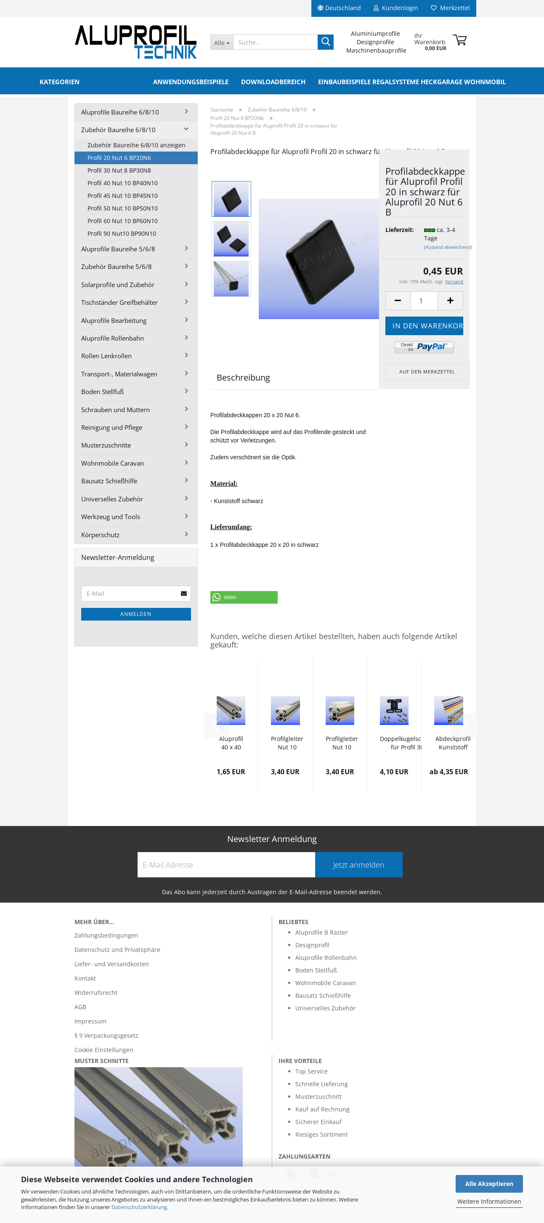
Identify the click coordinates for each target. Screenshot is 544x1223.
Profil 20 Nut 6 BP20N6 (119, 158)
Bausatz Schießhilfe (109, 481)
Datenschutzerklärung (139, 1207)
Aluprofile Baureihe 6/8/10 (120, 112)
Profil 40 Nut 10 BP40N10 (123, 183)
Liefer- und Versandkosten (111, 964)
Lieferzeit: (398, 230)
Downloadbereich (273, 81)
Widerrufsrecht (95, 993)
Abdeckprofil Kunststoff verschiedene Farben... (453, 743)
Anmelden (135, 614)
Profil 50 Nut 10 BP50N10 (123, 208)
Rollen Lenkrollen (106, 356)
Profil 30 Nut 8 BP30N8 (119, 170)
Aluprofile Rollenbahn (112, 338)
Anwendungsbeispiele (190, 81)
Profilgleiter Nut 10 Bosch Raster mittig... (287, 743)
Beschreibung (243, 377)
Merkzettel (450, 8)
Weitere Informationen (489, 1201)
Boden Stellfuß (102, 391)
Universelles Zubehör (112, 499)
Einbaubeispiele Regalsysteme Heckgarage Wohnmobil (412, 81)
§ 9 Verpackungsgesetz (106, 1035)
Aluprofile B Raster (321, 932)
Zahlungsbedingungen (106, 935)
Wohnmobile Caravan (112, 463)
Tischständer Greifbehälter (119, 302)
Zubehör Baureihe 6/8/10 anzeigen (137, 145)
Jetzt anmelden (359, 865)
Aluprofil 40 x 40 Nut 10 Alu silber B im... (231, 743)
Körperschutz (100, 534)
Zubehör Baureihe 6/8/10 (118, 129)
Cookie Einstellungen (103, 1050)
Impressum (90, 1021)
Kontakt (85, 978)
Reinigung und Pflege (111, 427)
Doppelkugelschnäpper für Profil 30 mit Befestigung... (413, 743)
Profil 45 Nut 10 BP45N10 (123, 196)
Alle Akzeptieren (489, 1184)
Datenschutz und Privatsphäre (117, 950)
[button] (244, 597)
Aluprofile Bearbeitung (113, 320)
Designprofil (312, 945)
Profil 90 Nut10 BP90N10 (122, 233)
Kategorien (60, 81)
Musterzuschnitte (106, 445)
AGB (80, 1007)
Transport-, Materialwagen (119, 374)
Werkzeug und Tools (110, 516)
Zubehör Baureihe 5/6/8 (116, 266)
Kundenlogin (396, 8)
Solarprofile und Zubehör (117, 284)
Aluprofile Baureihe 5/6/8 (118, 249)
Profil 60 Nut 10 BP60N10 (123, 221)
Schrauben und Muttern (115, 409)
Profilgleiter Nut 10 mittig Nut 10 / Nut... (342, 743)
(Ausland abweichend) (448, 247)
